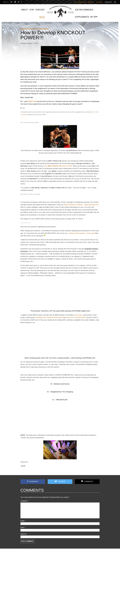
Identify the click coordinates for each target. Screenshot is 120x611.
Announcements (25, 558)
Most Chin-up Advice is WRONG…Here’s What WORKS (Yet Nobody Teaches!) (87, 559)
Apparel (99, 2)
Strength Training (25, 580)
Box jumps (78, 315)
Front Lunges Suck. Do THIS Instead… (59, 572)
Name (22, 521)
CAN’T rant (32, 101)
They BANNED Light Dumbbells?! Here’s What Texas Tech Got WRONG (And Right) (86, 580)
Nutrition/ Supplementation (28, 569)
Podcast (22, 573)
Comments (88, 481)
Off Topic (23, 571)
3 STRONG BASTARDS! (55, 566)
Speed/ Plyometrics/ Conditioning (34, 29)
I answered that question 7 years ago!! (81, 233)
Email (23, 527)
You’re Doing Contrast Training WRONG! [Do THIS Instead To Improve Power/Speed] (86, 575)
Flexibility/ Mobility (25, 567)
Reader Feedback (25, 576)
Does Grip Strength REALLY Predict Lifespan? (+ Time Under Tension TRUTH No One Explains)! (87, 565)
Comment (24, 501)
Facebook (33, 481)
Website (23, 534)
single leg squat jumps (55, 317)
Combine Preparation (26, 564)
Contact (108, 2)
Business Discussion (26, 562)
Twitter (61, 481)
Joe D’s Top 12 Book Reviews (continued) (60, 578)
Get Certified (80, 2)
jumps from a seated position (76, 317)
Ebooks (91, 2)
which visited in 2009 (57, 166)
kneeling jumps (41, 317)
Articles (22, 560)
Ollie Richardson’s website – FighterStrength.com (81, 205)
